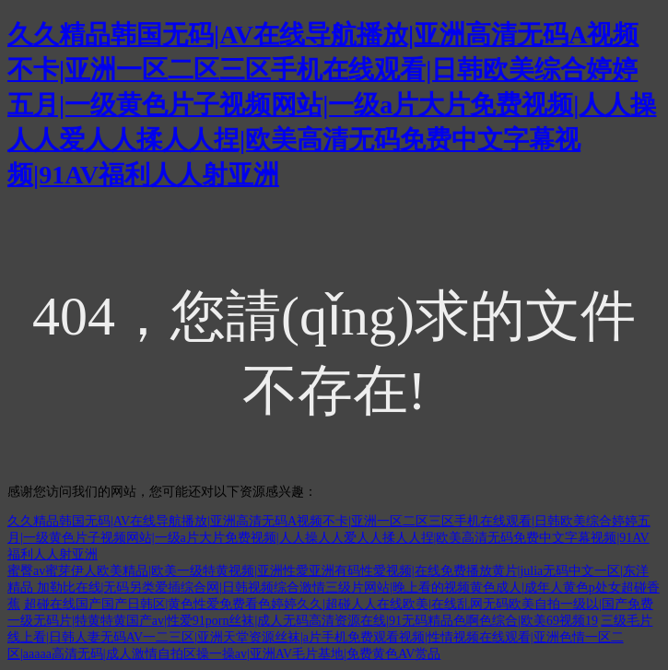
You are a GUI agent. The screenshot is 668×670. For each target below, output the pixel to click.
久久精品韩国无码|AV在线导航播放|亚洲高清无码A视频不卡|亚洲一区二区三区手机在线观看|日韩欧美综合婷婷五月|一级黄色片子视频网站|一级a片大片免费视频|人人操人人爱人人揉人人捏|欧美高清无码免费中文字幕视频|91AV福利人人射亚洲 (332, 104)
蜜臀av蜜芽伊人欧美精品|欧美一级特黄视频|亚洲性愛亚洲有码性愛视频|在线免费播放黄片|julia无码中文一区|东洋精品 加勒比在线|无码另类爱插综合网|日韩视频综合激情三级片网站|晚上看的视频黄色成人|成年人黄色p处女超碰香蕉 (333, 587)
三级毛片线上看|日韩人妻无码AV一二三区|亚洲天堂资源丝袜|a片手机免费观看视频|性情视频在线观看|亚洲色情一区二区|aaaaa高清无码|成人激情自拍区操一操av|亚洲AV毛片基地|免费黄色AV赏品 (329, 637)
